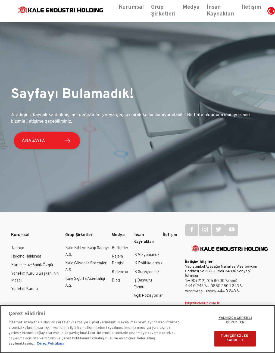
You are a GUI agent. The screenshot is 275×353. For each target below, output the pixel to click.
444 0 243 (196, 286)
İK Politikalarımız (148, 263)
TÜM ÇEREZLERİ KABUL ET (235, 338)
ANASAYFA (33, 141)
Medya (118, 235)
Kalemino (120, 272)
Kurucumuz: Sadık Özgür (32, 265)
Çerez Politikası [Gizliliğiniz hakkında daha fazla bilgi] (50, 344)
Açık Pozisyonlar (148, 295)
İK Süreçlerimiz (146, 272)
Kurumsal (20, 235)
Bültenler (120, 248)
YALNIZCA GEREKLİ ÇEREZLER (235, 320)
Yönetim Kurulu (24, 289)
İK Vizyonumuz (146, 255)
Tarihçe (17, 248)
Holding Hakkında (26, 256)
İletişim (170, 235)
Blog (116, 280)
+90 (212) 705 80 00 (208, 281)
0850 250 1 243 (227, 286)
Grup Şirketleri (79, 235)
